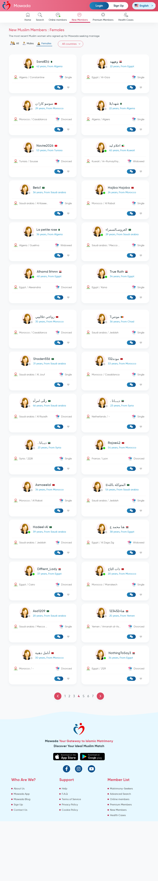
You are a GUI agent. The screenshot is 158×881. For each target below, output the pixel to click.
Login (99, 5)
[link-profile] (42, 64)
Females (44, 43)
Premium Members (103, 17)
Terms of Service (71, 799)
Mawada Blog (22, 799)
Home (28, 17)
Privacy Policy (70, 804)
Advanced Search (120, 793)
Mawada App (22, 793)
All (14, 43)
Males (28, 43)
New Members (80, 17)
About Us (19, 788)
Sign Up (119, 5)
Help (64, 788)
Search (40, 17)
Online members (58, 17)
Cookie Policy (70, 809)
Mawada (16, 5)
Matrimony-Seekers (121, 788)
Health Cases (125, 17)
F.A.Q (65, 793)
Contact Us (20, 809)
